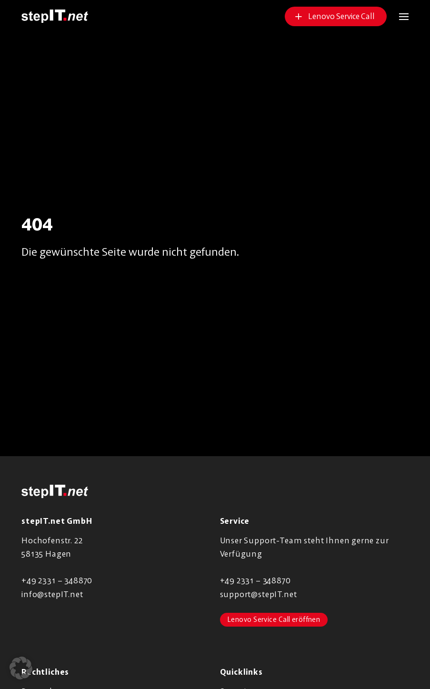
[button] (398, 16)
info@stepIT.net (52, 594)
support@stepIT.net (258, 594)
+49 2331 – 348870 (56, 580)
